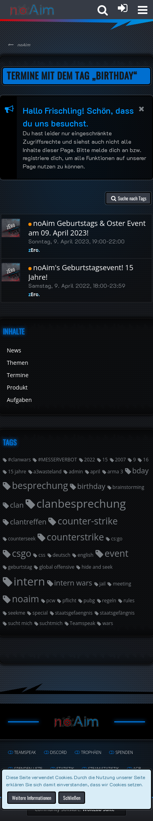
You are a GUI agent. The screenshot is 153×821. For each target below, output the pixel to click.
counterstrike (75, 536)
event (117, 553)
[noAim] (32, 10)
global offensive (56, 567)
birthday (91, 486)
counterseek (22, 538)
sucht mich (20, 623)
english (85, 555)
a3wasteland (48, 471)
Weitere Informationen (31, 797)
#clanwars (19, 459)
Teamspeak (82, 623)
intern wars (73, 583)
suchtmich (51, 623)
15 (105, 459)
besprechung (40, 485)
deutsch (62, 555)
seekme (16, 612)
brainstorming (128, 487)
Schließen (71, 797)
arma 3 (115, 471)
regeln (109, 600)
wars (107, 623)
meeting (122, 583)
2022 (89, 459)
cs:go (116, 538)
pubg (89, 600)
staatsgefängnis (117, 612)
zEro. (34, 250)
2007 (120, 459)
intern (29, 581)
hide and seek (97, 567)
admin (76, 471)
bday (140, 470)
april (95, 471)
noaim (25, 598)
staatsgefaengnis (74, 612)
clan (17, 505)
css (41, 555)
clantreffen (28, 521)
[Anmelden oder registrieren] (122, 8)
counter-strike (87, 520)
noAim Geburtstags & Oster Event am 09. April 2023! (87, 227)
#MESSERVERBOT (57, 459)
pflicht (69, 600)
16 (146, 459)
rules (129, 600)
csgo (21, 553)
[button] (143, 10)
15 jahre (17, 471)
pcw (50, 600)
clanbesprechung (81, 503)
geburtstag (20, 567)
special (40, 612)
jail (102, 583)
